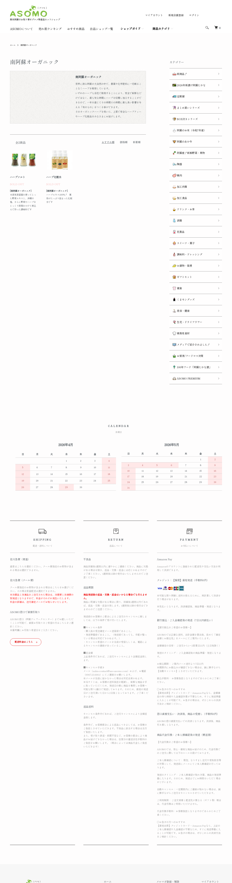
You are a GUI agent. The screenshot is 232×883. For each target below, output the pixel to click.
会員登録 (209, 830)
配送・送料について (129, 830)
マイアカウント (154, 15)
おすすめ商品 (75, 29)
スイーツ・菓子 (180, 211)
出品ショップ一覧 (101, 29)
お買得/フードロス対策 (184, 304)
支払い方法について (129, 843)
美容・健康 (178, 267)
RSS (167, 830)
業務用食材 (178, 285)
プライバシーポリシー (131, 855)
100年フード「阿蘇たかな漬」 (189, 313)
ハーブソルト (17, 177)
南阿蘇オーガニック (31, 44)
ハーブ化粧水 (53, 177)
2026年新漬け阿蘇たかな (186, 82)
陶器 (174, 147)
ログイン (194, 15)
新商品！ (176, 73)
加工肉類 (176, 165)
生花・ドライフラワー (184, 276)
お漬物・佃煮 (179, 230)
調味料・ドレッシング (184, 221)
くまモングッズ (180, 258)
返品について (126, 837)
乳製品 (175, 202)
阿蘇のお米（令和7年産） (186, 119)
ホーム (13, 44)
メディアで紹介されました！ (188, 295)
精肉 (174, 156)
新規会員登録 (176, 15)
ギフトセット (179, 239)
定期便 (175, 91)
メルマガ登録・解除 (176, 824)
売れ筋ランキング (50, 29)
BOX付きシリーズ (182, 110)
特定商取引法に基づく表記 (133, 849)
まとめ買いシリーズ (183, 100)
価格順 (123, 142)
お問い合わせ (211, 849)
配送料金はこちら (24, 584)
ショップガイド (130, 28)
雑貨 (174, 248)
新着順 (136, 142)
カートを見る (211, 843)
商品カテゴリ (161, 28)
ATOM (177, 830)
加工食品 (176, 174)
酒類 (174, 193)
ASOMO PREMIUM (183, 322)
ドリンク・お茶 (180, 184)
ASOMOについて (21, 29)
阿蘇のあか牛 (179, 128)
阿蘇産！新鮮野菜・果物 (185, 138)
